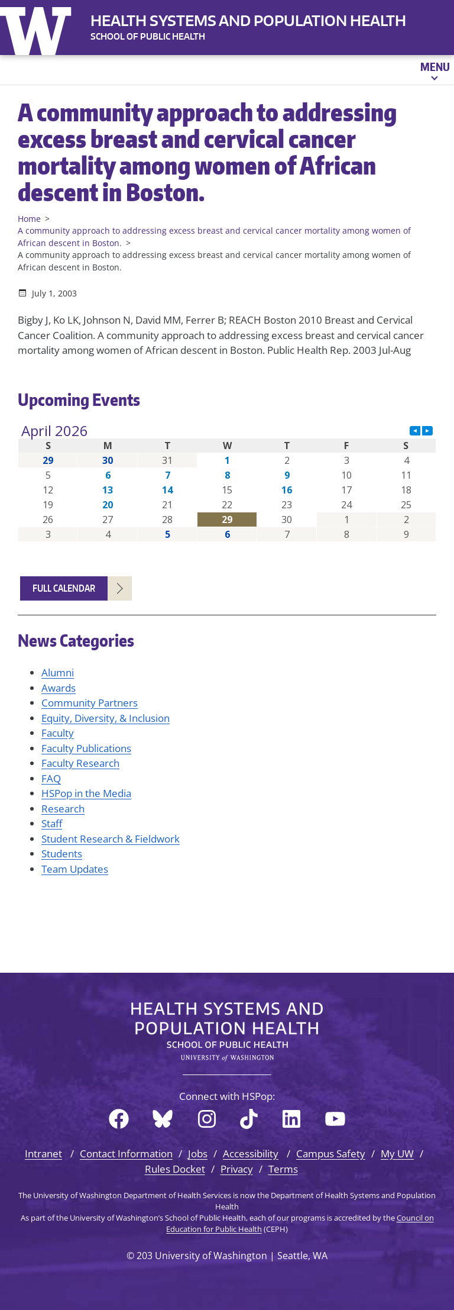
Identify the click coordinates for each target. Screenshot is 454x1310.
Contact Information (126, 1153)
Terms (283, 1169)
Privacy (236, 1169)
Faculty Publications (86, 748)
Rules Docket (175, 1169)
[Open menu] (434, 70)
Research (63, 808)
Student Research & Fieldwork (110, 839)
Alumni (57, 672)
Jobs (197, 1153)
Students (61, 853)
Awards (58, 688)
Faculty (57, 733)
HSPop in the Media (86, 793)
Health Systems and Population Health (248, 20)
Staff (51, 823)
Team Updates (74, 869)
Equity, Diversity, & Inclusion (105, 718)
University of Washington (38, 28)
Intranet (43, 1153)
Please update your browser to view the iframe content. (227, 482)
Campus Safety (330, 1153)
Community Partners (89, 702)
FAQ (51, 778)
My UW (397, 1153)
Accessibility (250, 1153)
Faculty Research (80, 763)
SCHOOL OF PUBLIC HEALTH (147, 36)
